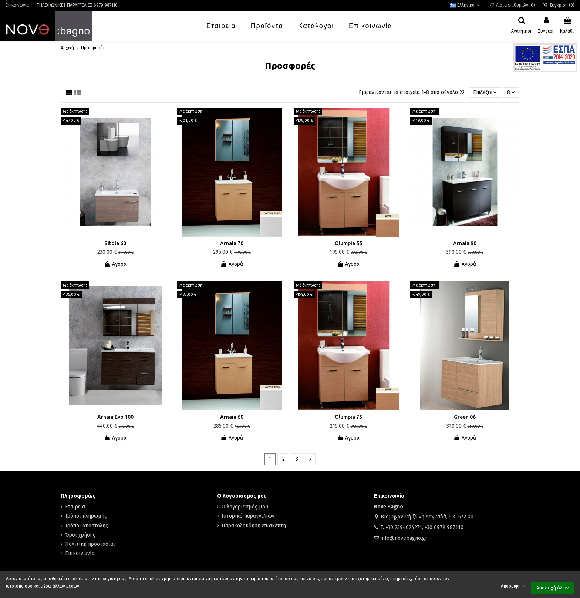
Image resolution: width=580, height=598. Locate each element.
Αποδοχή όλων (552, 588)
